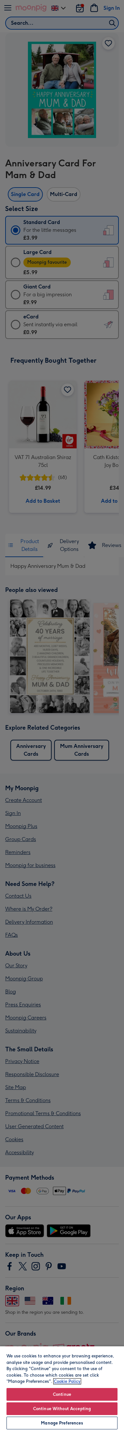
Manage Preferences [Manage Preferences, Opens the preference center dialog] (62, 1423)
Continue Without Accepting (62, 1408)
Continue (62, 1394)
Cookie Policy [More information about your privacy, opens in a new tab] (67, 1381)
